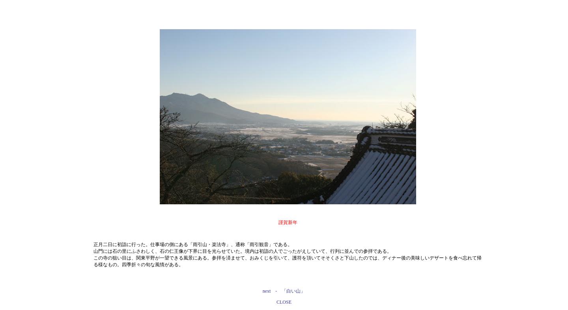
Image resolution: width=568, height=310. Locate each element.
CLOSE (284, 302)
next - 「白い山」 (284, 291)
